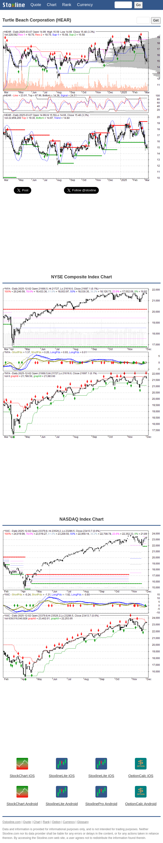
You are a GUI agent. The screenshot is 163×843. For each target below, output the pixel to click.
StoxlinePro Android (101, 804)
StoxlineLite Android (62, 804)
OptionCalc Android (140, 804)
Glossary (82, 822)
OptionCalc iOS (140, 776)
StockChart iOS (22, 776)
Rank (66, 5)
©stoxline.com (11, 822)
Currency (85, 5)
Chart (51, 5)
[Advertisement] (81, 233)
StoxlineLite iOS (62, 776)
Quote (36, 5)
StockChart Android (22, 804)
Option (56, 822)
